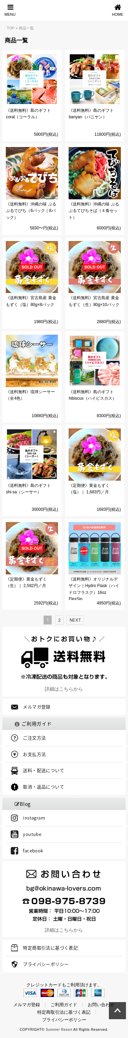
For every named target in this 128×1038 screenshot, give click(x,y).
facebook (33, 850)
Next (75, 620)
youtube (32, 834)
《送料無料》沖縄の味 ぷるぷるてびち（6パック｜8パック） (31, 210)
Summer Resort (59, 1030)
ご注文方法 (34, 737)
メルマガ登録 (36, 706)
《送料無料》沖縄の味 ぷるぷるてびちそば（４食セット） (94, 210)
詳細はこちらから (64, 689)
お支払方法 (34, 754)
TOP (11, 28)
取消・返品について (43, 786)
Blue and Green (64, 10)
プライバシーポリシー (46, 964)
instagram (34, 817)
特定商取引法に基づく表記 (50, 947)
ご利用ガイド (64, 1004)
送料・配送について (43, 770)
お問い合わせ (101, 1004)
